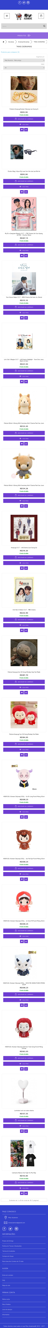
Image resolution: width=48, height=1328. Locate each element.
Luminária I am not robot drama (24, 1110)
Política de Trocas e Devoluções (12, 1246)
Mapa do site (6, 1285)
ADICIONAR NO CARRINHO (24, 119)
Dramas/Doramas (23, 42)
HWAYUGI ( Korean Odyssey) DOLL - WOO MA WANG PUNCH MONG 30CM (24, 983)
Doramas (11, 42)
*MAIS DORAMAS (39, 42)
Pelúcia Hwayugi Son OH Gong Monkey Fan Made (24, 734)
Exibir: (43, 64)
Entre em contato (7, 1275)
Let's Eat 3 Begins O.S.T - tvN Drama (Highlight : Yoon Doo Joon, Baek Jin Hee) (24, 360)
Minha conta (6, 1299)
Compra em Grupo (8, 1256)
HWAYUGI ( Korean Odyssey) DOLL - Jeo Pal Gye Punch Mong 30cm (24, 858)
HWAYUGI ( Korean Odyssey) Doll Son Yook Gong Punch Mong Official (24, 1047)
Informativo (5, 1314)
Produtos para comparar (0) (10, 52)
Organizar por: (40, 57)
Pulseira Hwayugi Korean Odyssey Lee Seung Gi (24, 109)
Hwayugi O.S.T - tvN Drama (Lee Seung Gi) (24, 547)
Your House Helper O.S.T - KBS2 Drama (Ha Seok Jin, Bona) (24, 297)
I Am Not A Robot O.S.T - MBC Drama (24, 610)
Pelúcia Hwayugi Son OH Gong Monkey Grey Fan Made (24, 672)
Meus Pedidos (6, 1304)
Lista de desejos (7, 1309)
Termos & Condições (8, 1251)
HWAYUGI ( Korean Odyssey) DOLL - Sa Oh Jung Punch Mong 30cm (24, 796)
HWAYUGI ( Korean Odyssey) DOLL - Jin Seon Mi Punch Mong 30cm (23, 921)
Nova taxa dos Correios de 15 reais (12, 1261)
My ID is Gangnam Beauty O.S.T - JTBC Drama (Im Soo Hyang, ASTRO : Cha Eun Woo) (24, 234)
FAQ (3, 1280)
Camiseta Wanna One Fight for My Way (24, 1173)
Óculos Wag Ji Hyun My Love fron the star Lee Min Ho (24, 171)
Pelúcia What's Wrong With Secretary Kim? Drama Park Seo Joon (24, 423)
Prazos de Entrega (7, 1241)
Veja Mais (24, 124)
